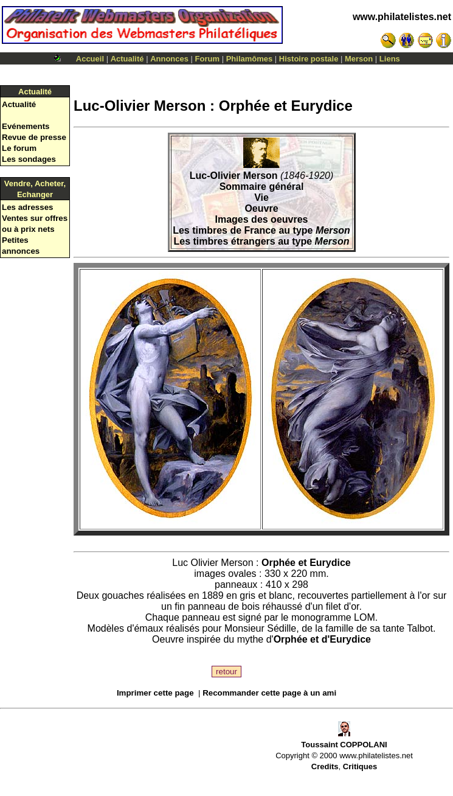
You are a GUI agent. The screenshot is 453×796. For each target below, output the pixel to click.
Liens (389, 58)
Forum (207, 58)
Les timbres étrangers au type (262, 241)
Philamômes (249, 58)
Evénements (26, 126)
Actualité (127, 58)
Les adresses (27, 207)
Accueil (90, 58)
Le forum (19, 148)
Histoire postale (309, 58)
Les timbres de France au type (261, 230)
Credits (325, 766)
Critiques (360, 766)
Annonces (169, 58)
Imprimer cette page (155, 692)
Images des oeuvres (261, 219)
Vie (261, 197)
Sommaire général (262, 186)
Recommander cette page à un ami (269, 692)
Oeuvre (261, 208)
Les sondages (29, 159)
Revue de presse (34, 137)
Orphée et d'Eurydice (322, 639)
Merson (359, 58)
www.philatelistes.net (402, 17)
